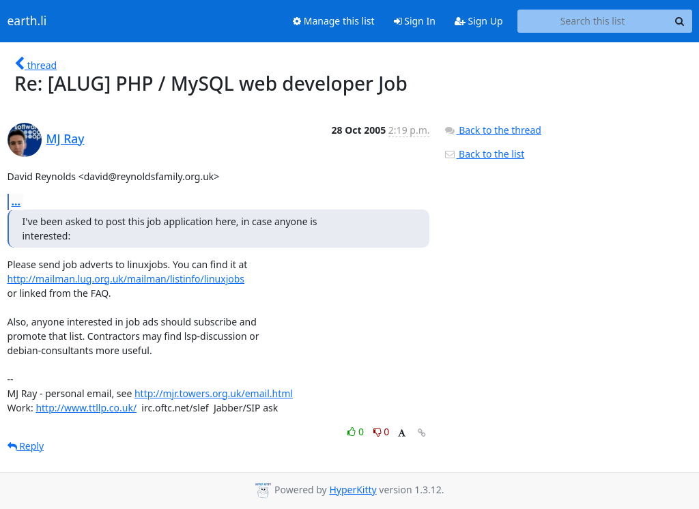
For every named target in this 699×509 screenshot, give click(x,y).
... (16, 201)
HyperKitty (352, 489)
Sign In (415, 20)
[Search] (680, 21)
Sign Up (479, 20)
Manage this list (334, 20)
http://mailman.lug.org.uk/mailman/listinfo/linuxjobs (126, 278)
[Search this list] (592, 21)
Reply (26, 445)
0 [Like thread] (356, 431)
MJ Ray (65, 138)
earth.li (27, 21)
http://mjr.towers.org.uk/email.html (213, 393)
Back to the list (484, 153)
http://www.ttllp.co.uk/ (86, 407)
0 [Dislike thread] (381, 431)
